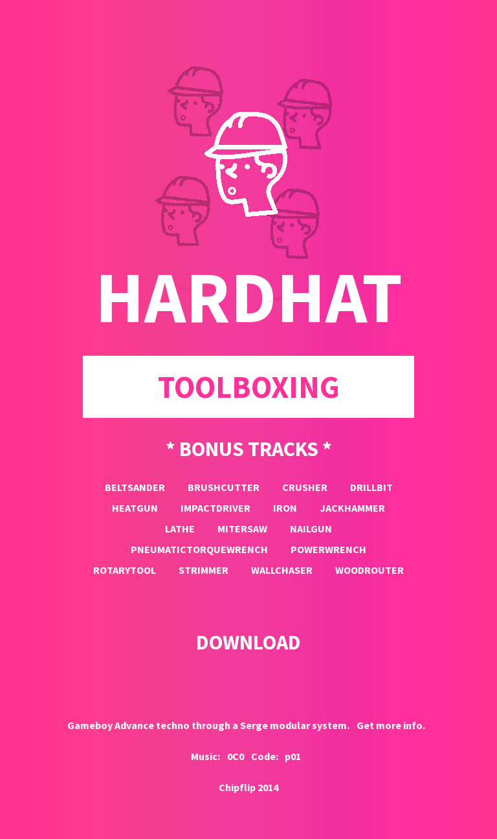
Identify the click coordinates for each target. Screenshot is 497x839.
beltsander (135, 487)
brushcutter (224, 487)
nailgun (311, 528)
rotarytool (124, 569)
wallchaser (282, 569)
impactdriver (215, 507)
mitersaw (242, 528)
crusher (304, 487)
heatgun (135, 507)
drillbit (371, 487)
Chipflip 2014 (248, 787)
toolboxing (249, 386)
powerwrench (328, 549)
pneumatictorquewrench (199, 549)
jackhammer (352, 507)
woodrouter (369, 569)
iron (285, 507)
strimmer (203, 569)
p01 (293, 756)
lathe (180, 528)
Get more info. (391, 725)
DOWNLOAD (248, 642)
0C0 (235, 756)
